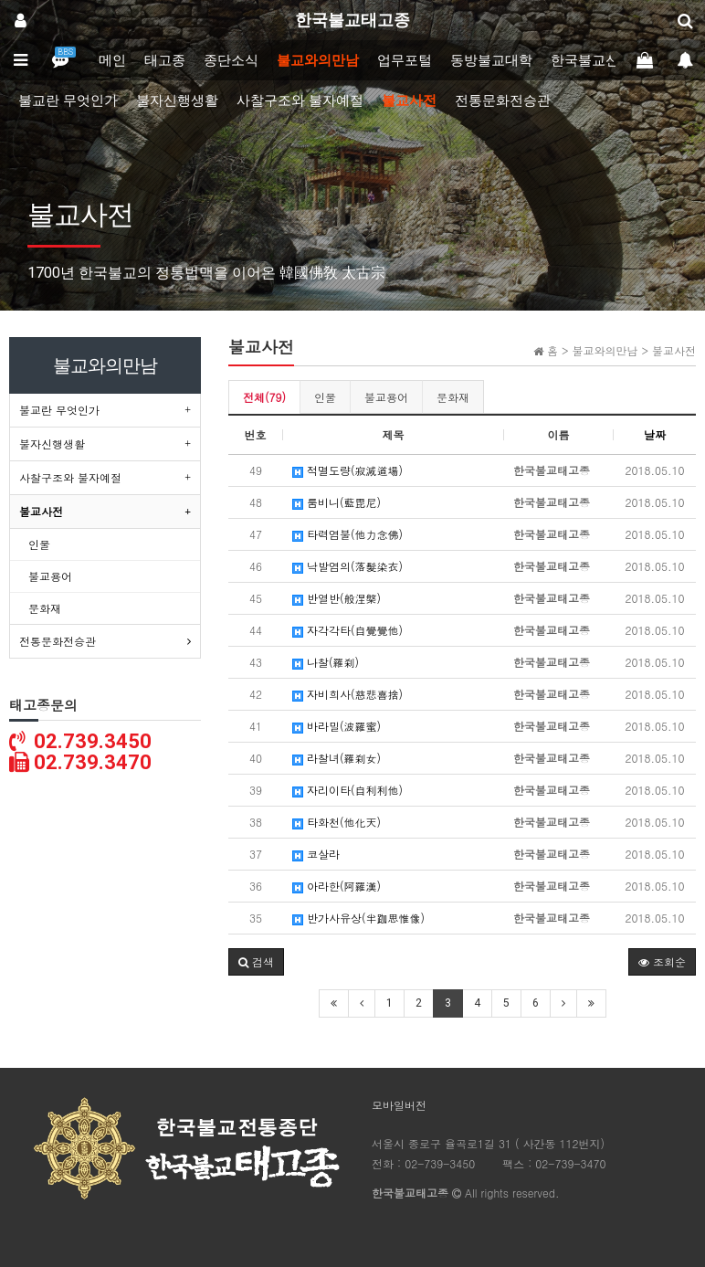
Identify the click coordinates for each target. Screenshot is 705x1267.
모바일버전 (399, 1105)
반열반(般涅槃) (336, 598)
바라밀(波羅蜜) (336, 726)
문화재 (453, 397)
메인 (112, 60)
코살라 (316, 853)
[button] (256, 962)
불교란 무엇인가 (68, 100)
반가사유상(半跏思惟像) (358, 917)
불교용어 (386, 397)
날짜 (655, 434)
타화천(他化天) (336, 821)
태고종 (164, 60)
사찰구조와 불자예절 (300, 100)
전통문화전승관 (503, 100)
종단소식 (231, 60)
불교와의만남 (318, 60)
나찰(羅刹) (325, 662)
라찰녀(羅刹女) (336, 757)
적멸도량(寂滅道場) (347, 470)
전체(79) (264, 397)
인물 (325, 397)
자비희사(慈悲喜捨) (347, 694)
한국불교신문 (592, 60)
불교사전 (409, 100)
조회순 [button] (662, 961)
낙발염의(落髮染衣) (347, 566)
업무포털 (404, 60)
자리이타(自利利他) (347, 789)
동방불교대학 (491, 60)
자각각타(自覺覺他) (347, 630)
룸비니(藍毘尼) (336, 502)
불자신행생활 (177, 100)
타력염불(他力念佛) (347, 534)
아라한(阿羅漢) (336, 885)
